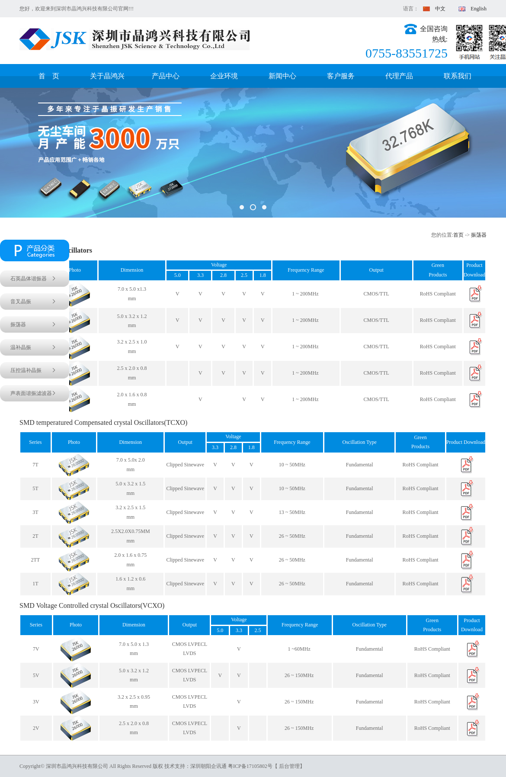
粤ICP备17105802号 (250, 766)
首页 (458, 235)
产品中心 (165, 76)
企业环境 (224, 76)
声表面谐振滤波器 (31, 393)
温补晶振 (20, 347)
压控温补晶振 (26, 370)
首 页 (48, 76)
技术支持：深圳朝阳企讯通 (196, 766)
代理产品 (399, 76)
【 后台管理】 (288, 766)
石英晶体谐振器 (28, 279)
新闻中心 (282, 76)
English (470, 9)
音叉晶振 (20, 302)
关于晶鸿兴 (107, 76)
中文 (432, 9)
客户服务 (341, 76)
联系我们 (457, 76)
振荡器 (479, 235)
